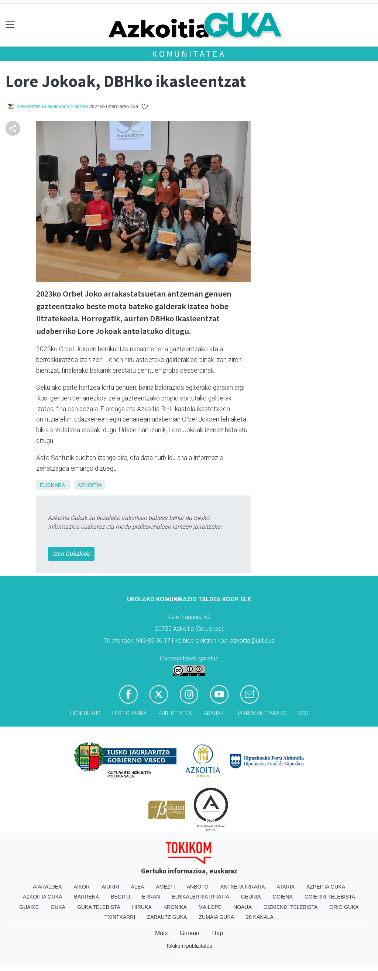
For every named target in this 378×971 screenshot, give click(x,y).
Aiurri (110, 887)
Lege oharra (129, 713)
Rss (303, 713)
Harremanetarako (261, 713)
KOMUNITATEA (189, 54)
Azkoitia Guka (42, 897)
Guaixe (29, 907)
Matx (161, 933)
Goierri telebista (330, 897)
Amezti (165, 887)
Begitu (120, 897)
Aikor (82, 887)
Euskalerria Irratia (200, 897)
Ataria (285, 887)
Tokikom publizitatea (189, 946)
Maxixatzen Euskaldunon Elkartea (52, 106)
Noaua (242, 907)
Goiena (282, 897)
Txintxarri (119, 917)
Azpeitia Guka (325, 887)
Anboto (198, 887)
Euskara (52, 485)
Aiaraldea (47, 887)
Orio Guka (343, 907)
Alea (137, 887)
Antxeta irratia (242, 887)
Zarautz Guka (167, 917)
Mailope (210, 907)
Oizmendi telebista (291, 907)
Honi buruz (85, 713)
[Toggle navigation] (10, 24)
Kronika (175, 907)
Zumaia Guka (216, 917)
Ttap (217, 933)
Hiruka (142, 907)
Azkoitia (90, 485)
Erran (151, 897)
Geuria (251, 897)
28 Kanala (260, 917)
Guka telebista (98, 907)
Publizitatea (175, 713)
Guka (58, 907)
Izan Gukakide (71, 553)
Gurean (189, 933)
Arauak (214, 713)
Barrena (86, 897)
